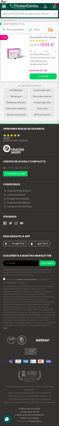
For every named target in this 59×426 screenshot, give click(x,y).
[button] (45, 7)
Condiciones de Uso (29, 411)
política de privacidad (27, 279)
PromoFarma (35, 421)
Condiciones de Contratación (29, 415)
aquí (5, 328)
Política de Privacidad (29, 408)
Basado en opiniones (15, 140)
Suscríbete (47, 263)
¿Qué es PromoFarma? (17, 190)
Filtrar (34, 30)
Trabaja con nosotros (16, 198)
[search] (55, 13)
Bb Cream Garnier (42, 114)
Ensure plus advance (42, 96)
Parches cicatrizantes (16, 114)
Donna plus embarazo (16, 108)
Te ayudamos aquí (15, 173)
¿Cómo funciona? (14, 194)
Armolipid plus (16, 90)
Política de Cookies (29, 418)
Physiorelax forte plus (16, 102)
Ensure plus (42, 108)
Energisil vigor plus (42, 102)
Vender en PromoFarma (18, 206)
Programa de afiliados (17, 202)
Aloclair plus (16, 96)
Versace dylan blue (42, 90)
